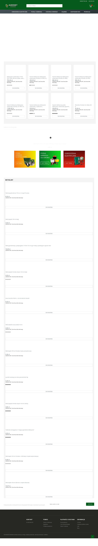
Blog (78, 535)
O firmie (79, 530)
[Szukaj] (44, 5)
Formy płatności (63, 530)
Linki (78, 534)
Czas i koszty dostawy (65, 532)
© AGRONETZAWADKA (9, 542)
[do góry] (92, 536)
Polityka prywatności (47, 534)
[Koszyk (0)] (91, 6)
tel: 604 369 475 (29, 530)
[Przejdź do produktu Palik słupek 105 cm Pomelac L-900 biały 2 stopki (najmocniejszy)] (50, 140)
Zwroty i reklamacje (47, 530)
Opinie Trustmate (64, 534)
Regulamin (45, 532)
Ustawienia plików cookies (83, 532)
